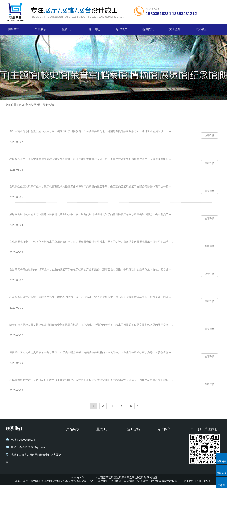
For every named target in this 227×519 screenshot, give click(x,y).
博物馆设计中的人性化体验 (29, 376)
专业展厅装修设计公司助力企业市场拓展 (38, 282)
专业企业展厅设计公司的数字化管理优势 (38, 190)
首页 (21, 104)
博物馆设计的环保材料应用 (29, 407)
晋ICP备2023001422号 (197, 514)
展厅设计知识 (46, 104)
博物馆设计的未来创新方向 (29, 345)
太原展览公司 (79, 514)
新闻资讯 (148, 29)
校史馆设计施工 (75, 494)
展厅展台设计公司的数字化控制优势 (35, 251)
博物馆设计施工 (75, 483)
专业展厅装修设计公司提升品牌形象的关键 (40, 128)
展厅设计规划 (74, 471)
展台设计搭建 (74, 477)
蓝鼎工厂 (67, 29)
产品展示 (40, 29)
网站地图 (152, 511)
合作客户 (121, 29)
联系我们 (201, 29)
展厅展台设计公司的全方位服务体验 (35, 221)
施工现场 (94, 29)
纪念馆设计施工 (75, 488)
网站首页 (13, 29)
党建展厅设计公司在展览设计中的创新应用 (40, 313)
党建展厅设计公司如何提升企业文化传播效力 (42, 159)
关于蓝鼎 (174, 29)
